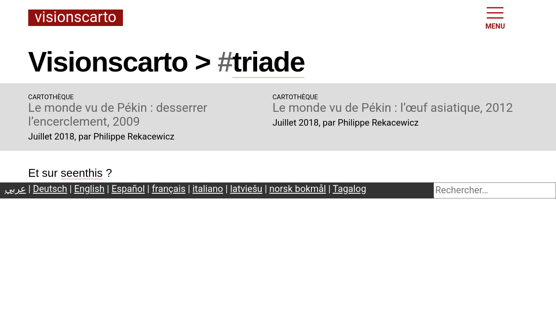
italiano (207, 188)
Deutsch (50, 188)
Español (128, 188)
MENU (495, 17)
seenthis (82, 173)
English (89, 188)
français (169, 188)
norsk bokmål (297, 188)
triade (268, 62)
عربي (15, 188)
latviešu (246, 188)
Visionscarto (75, 18)
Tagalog (349, 188)
